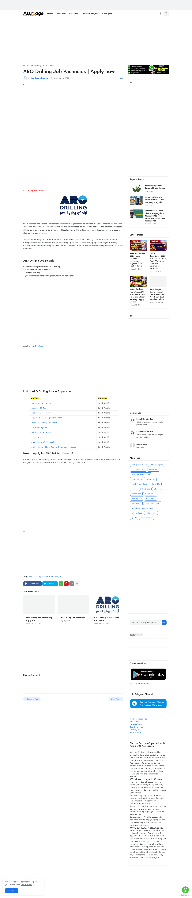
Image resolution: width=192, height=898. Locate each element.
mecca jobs (136, 494)
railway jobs (137, 513)
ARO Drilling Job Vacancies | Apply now (39, 619)
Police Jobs (153, 470)
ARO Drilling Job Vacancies (43, 66)
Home (26, 66)
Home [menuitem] (50, 13)
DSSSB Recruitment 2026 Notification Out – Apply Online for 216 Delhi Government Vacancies (158, 261)
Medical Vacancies (138, 719)
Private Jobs (135, 732)
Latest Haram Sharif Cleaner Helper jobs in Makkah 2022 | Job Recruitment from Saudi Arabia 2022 (155, 215)
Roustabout (36, 437)
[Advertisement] (96, 41)
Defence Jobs (136, 724)
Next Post (115, 699)
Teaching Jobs (136, 727)
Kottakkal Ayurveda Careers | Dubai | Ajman (155, 186)
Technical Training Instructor (44, 422)
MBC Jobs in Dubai (139, 465)
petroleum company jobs (142, 508)
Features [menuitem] (61, 13)
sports (134, 518)
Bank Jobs (134, 721)
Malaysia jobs (157, 465)
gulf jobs (58, 576)
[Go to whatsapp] (185, 889)
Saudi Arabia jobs (139, 484)
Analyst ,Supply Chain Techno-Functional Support (53, 447)
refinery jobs (151, 513)
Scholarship (155, 484)
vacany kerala (146, 518)
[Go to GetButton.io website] (185, 895)
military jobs (137, 498)
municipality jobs (152, 503)
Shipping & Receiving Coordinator (46, 418)
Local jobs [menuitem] (107, 13)
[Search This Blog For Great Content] (145, 622)
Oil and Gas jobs (138, 470)
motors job (136, 503)
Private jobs (137, 479)
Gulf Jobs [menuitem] (73, 13)
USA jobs (157, 489)
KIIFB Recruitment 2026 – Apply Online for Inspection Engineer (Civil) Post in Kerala (138, 259)
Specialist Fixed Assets (41, 432)
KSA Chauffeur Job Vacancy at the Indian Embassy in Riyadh (154, 199)
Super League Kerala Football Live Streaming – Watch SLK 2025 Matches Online (157, 294)
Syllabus (135, 489)
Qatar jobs (150, 479)
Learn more (26, 885)
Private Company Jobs (141, 474)
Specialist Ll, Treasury (40, 413)
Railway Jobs (135, 730)
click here (39, 346)
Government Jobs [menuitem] (90, 13)
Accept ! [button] (11, 890)
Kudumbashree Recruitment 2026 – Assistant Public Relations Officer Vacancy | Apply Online (138, 295)
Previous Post (32, 699)
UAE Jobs (146, 489)
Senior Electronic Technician (43, 442)
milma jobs (151, 498)
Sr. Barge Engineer (39, 427)
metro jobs (149, 494)
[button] (161, 13)
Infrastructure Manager (41, 403)
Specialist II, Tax (38, 408)
